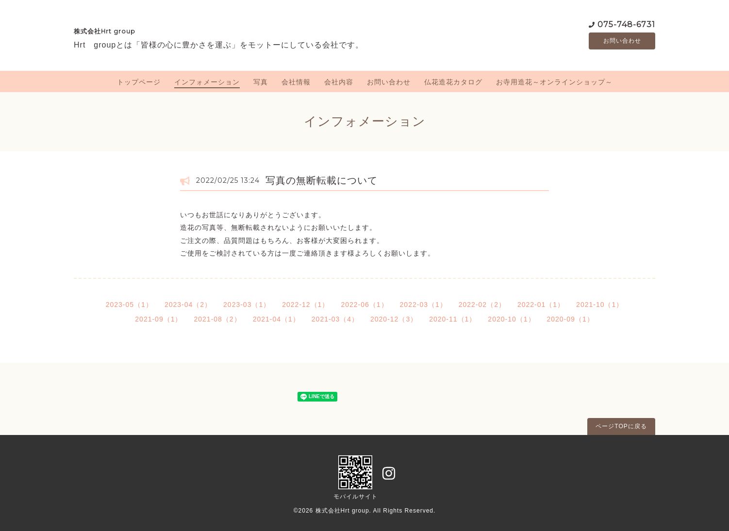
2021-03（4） (335, 319)
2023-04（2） (188, 304)
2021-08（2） (217, 319)
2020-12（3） (393, 319)
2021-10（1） (599, 304)
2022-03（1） (423, 304)
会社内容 (338, 82)
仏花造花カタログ (453, 82)
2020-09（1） (570, 319)
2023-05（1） (129, 304)
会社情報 (296, 82)
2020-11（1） (452, 319)
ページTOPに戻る (621, 426)
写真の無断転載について (321, 180)
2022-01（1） (540, 304)
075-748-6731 (626, 24)
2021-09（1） (158, 319)
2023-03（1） (246, 304)
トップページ (139, 82)
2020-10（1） (511, 319)
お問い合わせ (622, 41)
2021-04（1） (276, 319)
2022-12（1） (305, 304)
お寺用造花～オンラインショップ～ (554, 82)
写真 (260, 82)
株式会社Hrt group (104, 31)
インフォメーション (207, 82)
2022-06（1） (364, 304)
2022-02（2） (482, 304)
